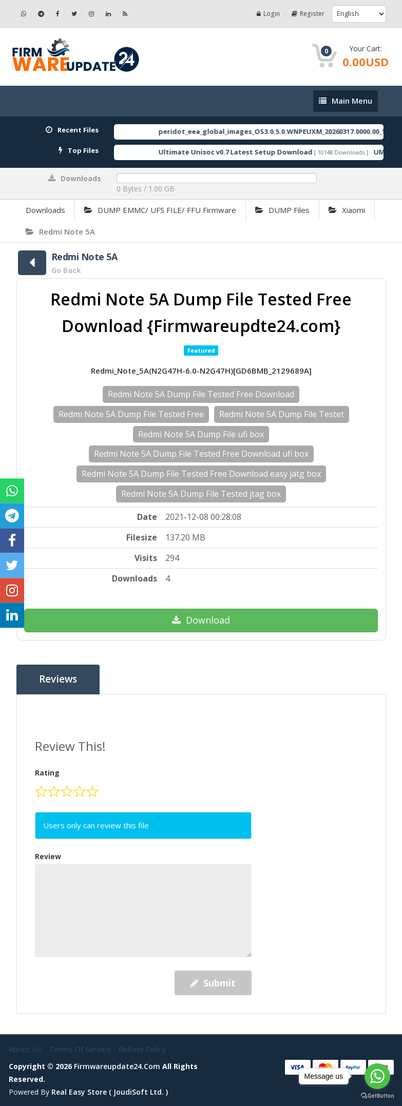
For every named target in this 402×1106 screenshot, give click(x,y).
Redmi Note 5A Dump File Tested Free (131, 414)
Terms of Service (81, 1049)
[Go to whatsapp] (377, 1076)
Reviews (58, 679)
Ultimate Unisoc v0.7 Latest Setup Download (250, 152)
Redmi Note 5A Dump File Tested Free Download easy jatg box (201, 473)
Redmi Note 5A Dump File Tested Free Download (201, 394)
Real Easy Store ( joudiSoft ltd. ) (109, 1092)
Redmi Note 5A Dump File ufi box (201, 434)
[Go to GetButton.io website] (377, 1096)
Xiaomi (347, 210)
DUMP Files (282, 210)
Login (269, 13)
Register (308, 13)
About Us (26, 1049)
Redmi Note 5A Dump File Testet (281, 414)
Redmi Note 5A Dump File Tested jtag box (201, 493)
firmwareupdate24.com (117, 1066)
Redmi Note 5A (60, 231)
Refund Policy (142, 1049)
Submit (213, 983)
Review (48, 856)
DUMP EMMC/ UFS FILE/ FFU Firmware (160, 210)
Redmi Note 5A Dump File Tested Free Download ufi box (201, 453)
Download (201, 620)
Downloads (45, 210)
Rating (47, 773)
